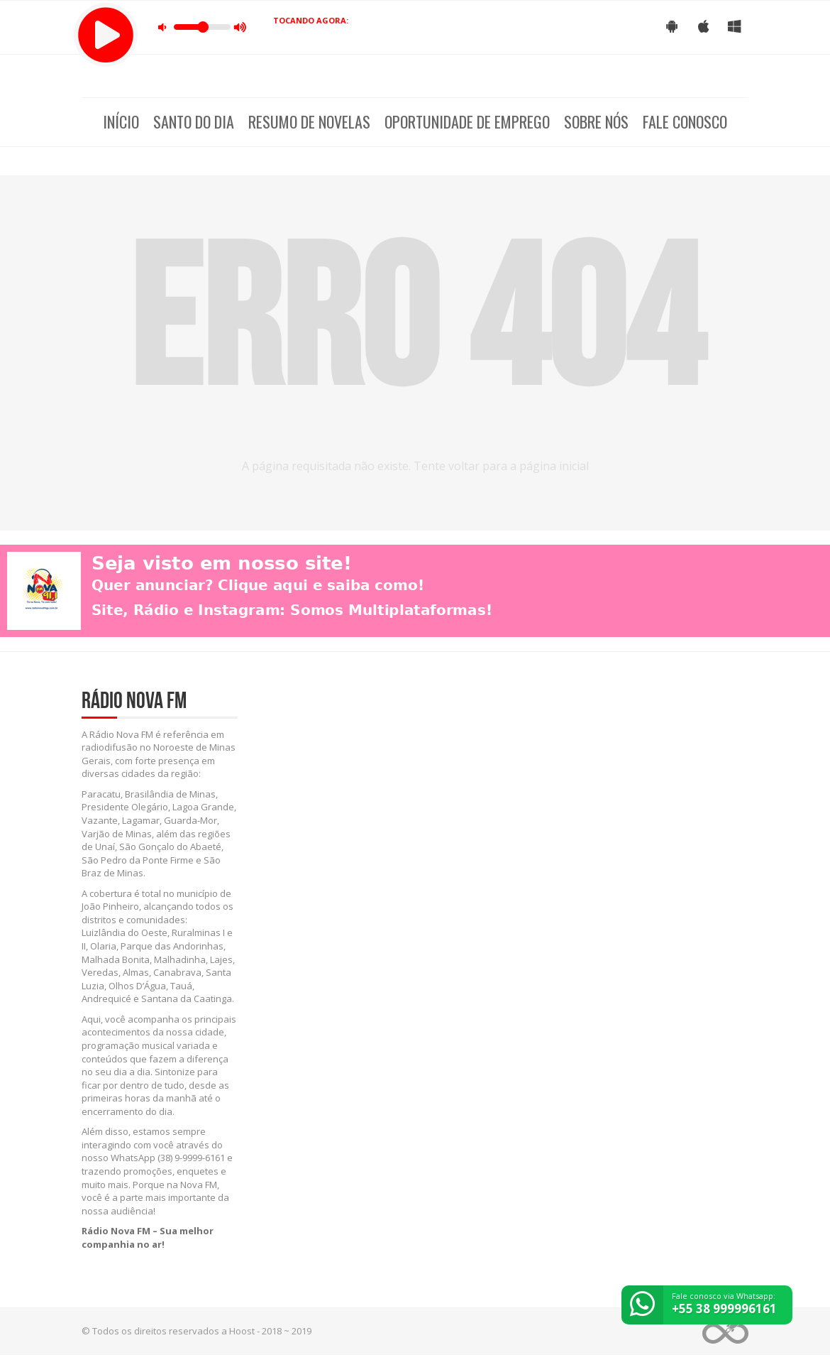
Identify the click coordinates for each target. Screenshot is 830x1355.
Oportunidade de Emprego (467, 121)
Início (121, 121)
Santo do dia (193, 121)
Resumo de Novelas (309, 121)
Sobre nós (596, 121)
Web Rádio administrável (725, 1331)
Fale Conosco (685, 121)
